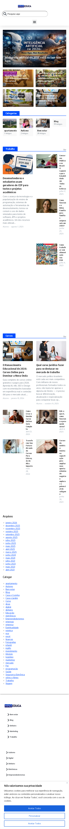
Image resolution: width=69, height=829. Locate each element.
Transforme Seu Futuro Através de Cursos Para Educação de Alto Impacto (29, 453)
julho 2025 (10, 540)
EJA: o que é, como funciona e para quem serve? (62, 418)
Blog (7, 53)
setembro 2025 (13, 534)
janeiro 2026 (11, 522)
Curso (9, 357)
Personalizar (34, 816)
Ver (64, 149)
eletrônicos (11, 616)
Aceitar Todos (34, 823)
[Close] (67, 782)
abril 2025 (10, 549)
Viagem (9, 683)
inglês (8, 648)
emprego (10, 621)
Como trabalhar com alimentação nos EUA (62, 252)
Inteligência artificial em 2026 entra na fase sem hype (32, 59)
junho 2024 (11, 555)
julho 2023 (10, 561)
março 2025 (11, 552)
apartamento (11, 583)
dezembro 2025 (13, 525)
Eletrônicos (11, 769)
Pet (7, 666)
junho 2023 (11, 564)
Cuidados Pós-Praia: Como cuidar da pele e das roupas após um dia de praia (17, 97)
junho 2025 (11, 543)
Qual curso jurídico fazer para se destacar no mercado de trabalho (50, 368)
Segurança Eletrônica (15, 674)
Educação (10, 613)
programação (12, 669)
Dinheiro (11, 725)
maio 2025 (10, 546)
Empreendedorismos (15, 619)
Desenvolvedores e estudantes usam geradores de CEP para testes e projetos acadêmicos (15, 185)
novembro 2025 (13, 528)
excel (8, 636)
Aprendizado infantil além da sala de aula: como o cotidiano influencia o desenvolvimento (50, 77)
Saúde (8, 671)
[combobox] (25, 14)
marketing (10, 660)
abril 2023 (10, 569)
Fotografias (11, 642)
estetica (9, 630)
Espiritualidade (12, 627)
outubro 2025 (12, 531)
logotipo (9, 657)
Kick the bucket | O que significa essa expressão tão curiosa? (16, 78)
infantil (9, 645)
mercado (10, 663)
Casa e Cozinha (13, 595)
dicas (8, 604)
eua (7, 633)
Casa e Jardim (12, 598)
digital (8, 607)
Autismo (9, 586)
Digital (9, 758)
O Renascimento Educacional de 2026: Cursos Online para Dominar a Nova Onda (48, 97)
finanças (9, 639)
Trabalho (10, 148)
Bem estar (10, 589)
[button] (34, 22)
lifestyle (9, 654)
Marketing (12, 731)
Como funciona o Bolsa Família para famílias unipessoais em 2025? (62, 213)
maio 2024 (10, 558)
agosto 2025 (11, 537)
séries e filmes (12, 677)
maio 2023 (10, 567)
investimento (11, 651)
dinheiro (9, 610)
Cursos (9, 335)
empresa (9, 624)
